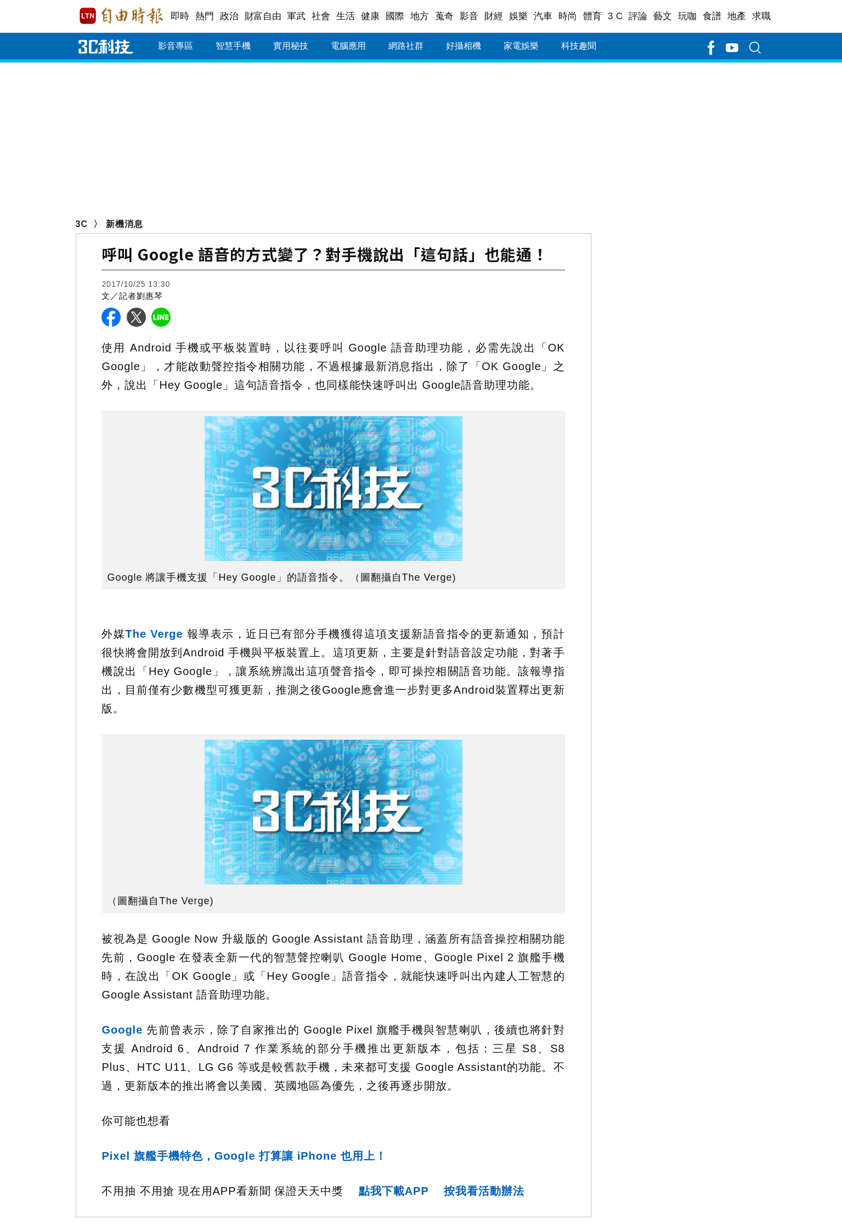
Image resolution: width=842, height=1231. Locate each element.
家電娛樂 (521, 45)
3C (82, 224)
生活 (345, 16)
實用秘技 (290, 45)
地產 (737, 16)
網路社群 (405, 45)
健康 (370, 16)
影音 (469, 16)
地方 (420, 16)
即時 (180, 16)
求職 (761, 16)
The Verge (154, 634)
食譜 (712, 16)
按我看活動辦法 (484, 1191)
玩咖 (687, 16)
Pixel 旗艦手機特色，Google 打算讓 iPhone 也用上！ (243, 1156)
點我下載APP (394, 1191)
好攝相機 (463, 45)
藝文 (663, 16)
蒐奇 (444, 16)
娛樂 (518, 16)
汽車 (543, 16)
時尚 (568, 16)
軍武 (296, 16)
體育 (592, 16)
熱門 (204, 16)
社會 (321, 16)
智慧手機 (233, 45)
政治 (229, 16)
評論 (638, 16)
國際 (395, 16)
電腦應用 (348, 45)
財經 (494, 16)
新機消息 (124, 224)
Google (123, 1030)
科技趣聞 (578, 45)
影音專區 (175, 45)
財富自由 (263, 16)
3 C (615, 16)
